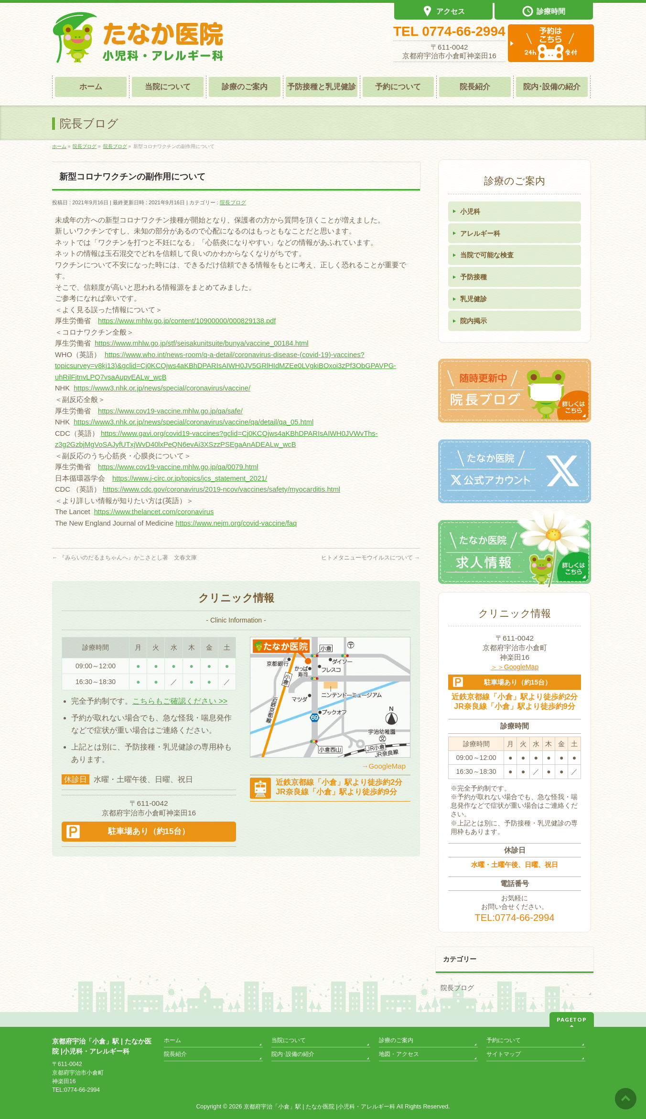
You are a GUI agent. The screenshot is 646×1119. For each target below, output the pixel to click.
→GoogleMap (383, 766)
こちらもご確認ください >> (179, 701)
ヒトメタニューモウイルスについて (370, 557)
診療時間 (543, 12)
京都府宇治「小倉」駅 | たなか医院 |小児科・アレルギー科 (319, 1106)
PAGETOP (572, 1019)
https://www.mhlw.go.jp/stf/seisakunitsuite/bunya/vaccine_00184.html (201, 343)
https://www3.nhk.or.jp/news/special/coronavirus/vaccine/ (162, 388)
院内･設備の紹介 (292, 1054)
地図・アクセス (399, 1054)
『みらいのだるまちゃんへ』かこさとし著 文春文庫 (124, 557)
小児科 (470, 211)
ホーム (172, 1040)
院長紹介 (175, 1054)
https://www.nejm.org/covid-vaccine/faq (236, 523)
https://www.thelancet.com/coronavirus (154, 512)
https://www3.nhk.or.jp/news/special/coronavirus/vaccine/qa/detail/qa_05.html (193, 422)
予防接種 (473, 277)
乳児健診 (473, 299)
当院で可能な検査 (487, 255)
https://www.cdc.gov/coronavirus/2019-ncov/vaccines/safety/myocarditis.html (221, 489)
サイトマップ (503, 1054)
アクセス (443, 12)
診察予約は (551, 43)
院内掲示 (473, 321)
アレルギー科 (480, 233)
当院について (288, 1040)
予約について (503, 1040)
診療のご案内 (396, 1040)
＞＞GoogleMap (514, 667)
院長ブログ (233, 202)
